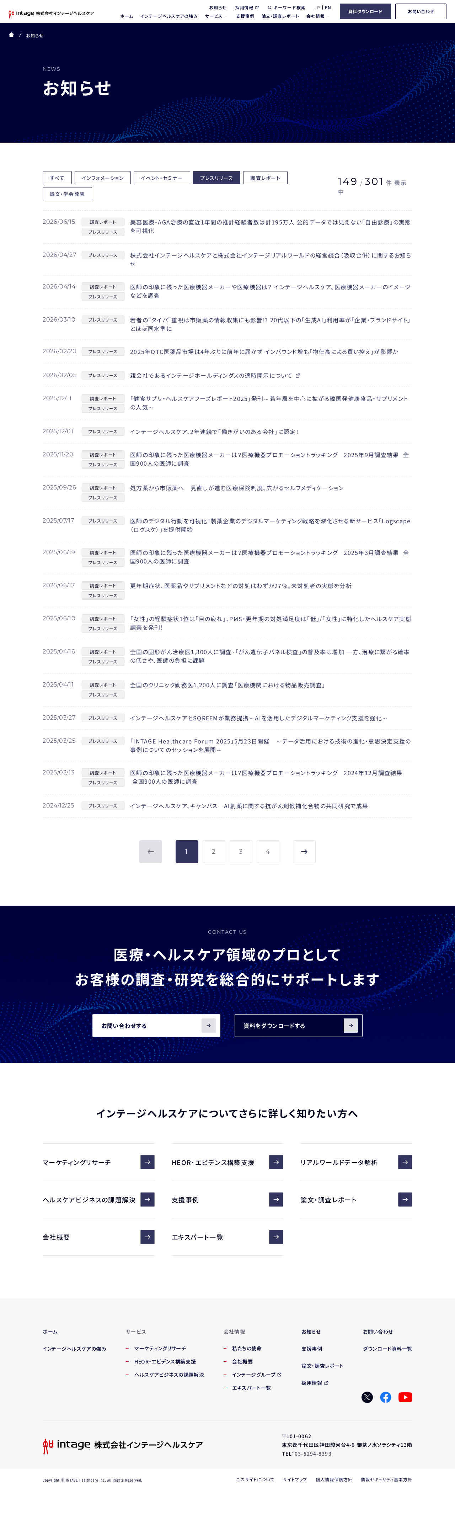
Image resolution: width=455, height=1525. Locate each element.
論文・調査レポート (356, 1199)
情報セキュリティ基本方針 (386, 1479)
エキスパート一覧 (228, 1237)
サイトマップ (295, 1479)
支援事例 (228, 1199)
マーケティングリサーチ (99, 1162)
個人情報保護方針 (334, 1479)
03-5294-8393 (313, 1453)
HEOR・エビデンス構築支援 (228, 1162)
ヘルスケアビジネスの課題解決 (99, 1199)
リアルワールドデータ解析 (356, 1162)
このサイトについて (255, 1479)
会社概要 (99, 1237)
